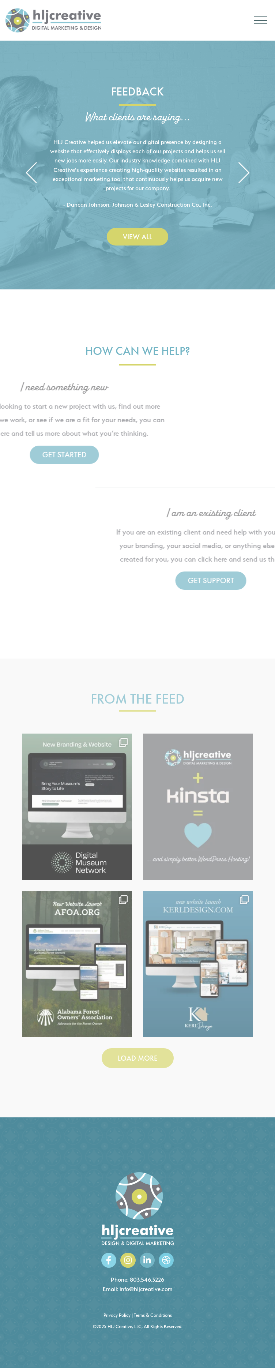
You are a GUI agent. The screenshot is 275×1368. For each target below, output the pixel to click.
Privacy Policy (117, 1315)
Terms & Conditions (153, 1315)
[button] (31, 173)
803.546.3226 (147, 1279)
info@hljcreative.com (146, 1289)
